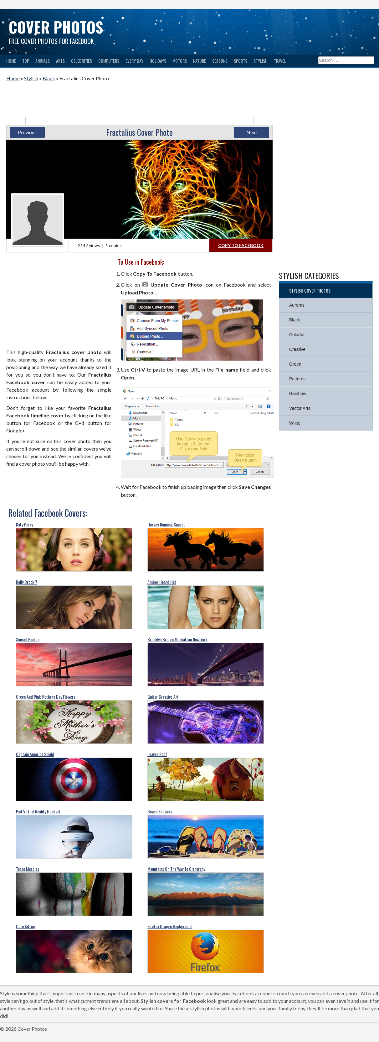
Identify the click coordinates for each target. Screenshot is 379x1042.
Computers (108, 60)
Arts (60, 60)
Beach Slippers (159, 811)
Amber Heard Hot (161, 582)
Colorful (296, 334)
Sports (240, 60)
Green (295, 364)
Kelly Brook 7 (26, 582)
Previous (27, 132)
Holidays (158, 60)
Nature (199, 60)
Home (11, 60)
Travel (280, 60)
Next (251, 132)
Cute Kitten (25, 926)
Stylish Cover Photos (309, 290)
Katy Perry (24, 524)
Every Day (134, 60)
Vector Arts (299, 408)
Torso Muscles (27, 868)
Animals (42, 60)
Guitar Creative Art (163, 696)
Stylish (261, 60)
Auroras (297, 305)
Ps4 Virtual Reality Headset (38, 811)
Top (25, 60)
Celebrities (81, 60)
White (294, 423)
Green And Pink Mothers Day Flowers (45, 696)
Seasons (220, 60)
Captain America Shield (35, 754)
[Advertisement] (140, 101)
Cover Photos (56, 27)
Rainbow (297, 393)
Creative (297, 349)
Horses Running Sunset (166, 524)
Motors (179, 60)
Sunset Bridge (27, 639)
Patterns (297, 378)
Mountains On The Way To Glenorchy (176, 868)
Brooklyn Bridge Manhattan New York (177, 639)
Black (49, 78)
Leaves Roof (157, 754)
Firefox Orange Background (169, 926)
